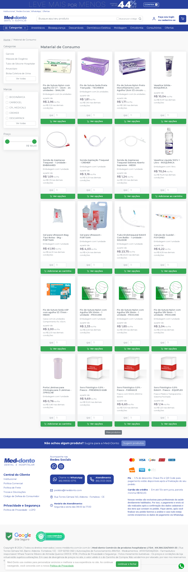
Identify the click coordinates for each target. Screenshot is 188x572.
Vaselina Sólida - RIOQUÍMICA (163, 86)
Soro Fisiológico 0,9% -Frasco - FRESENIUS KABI (93, 388)
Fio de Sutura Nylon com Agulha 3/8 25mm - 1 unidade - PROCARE (130, 312)
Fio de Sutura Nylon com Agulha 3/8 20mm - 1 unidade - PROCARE (93, 312)
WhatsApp (36, 11)
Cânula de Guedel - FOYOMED (164, 236)
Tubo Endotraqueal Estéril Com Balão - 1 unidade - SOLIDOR (131, 237)
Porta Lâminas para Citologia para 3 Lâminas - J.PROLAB (57, 390)
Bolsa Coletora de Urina (18, 73)
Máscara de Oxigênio (17, 59)
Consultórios (154, 27)
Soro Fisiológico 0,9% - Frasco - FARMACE (129, 388)
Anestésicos (38, 27)
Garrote (10, 54)
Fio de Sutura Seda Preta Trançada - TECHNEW (93, 86)
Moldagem (120, 27)
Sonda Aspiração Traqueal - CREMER (94, 161)
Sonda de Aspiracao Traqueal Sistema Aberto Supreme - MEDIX (131, 163)
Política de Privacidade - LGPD (19, 510)
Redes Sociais (23, 11)
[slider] (7, 141)
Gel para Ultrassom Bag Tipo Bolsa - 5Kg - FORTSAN (55, 237)
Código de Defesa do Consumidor (21, 496)
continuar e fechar (127, 564)
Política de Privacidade (62, 566)
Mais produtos (113, 432)
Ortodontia (136, 27)
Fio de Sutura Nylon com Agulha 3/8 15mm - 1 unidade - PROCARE (167, 312)
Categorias (15, 27)
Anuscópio (11, 68)
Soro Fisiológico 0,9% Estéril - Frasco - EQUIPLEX (168, 388)
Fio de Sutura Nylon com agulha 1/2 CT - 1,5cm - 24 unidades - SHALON (56, 88)
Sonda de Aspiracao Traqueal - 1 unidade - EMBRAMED (55, 163)
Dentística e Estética (98, 27)
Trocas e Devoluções (15, 492)
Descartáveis (76, 27)
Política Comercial (13, 483)
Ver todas (21, 78)
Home (7, 39)
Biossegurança (56, 27)
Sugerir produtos (133, 443)
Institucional (9, 11)
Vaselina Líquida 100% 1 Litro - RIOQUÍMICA (167, 161)
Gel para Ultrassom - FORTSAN (91, 236)
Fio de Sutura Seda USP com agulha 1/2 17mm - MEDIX (56, 312)
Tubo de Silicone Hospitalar (20, 63)
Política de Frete (12, 487)
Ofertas (46, 11)
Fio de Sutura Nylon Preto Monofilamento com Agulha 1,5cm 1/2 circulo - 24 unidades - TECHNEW (131, 88)
